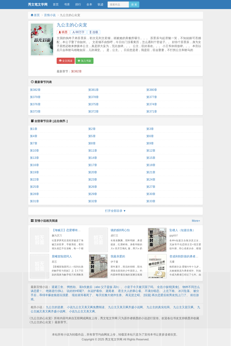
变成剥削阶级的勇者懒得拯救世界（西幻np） (198, 256)
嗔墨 (63, 32)
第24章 (150, 179)
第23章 (92, 179)
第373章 (35, 111)
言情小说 (50, 15)
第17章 (92, 165)
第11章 (92, 150)
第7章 (33, 143)
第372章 (93, 111)
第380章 (151, 89)
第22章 (34, 179)
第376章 (35, 104)
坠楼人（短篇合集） (182, 230)
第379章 (35, 97)
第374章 (151, 104)
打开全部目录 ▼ (115, 210)
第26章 (92, 186)
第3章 (150, 128)
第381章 (93, 89)
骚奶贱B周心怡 (120, 230)
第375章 (93, 104)
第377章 (151, 97)
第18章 (150, 165)
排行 (78, 4)
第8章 (92, 143)
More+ (196, 220)
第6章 (150, 136)
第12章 (150, 150)
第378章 (93, 97)
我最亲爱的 (118, 256)
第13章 (34, 157)
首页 (56, 4)
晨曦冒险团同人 (62, 256)
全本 (89, 4)
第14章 (92, 157)
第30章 (150, 194)
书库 (67, 4)
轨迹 (100, 4)
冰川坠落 (184, 290)
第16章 (34, 165)
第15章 (150, 157)
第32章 (92, 201)
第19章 (34, 172)
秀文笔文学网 (37, 4)
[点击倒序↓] (60, 121)
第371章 (151, 111)
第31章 (34, 201)
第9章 (150, 143)
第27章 (150, 186)
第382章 (76, 71)
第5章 (92, 136)
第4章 (33, 136)
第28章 (34, 194)
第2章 (92, 128)
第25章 (34, 186)
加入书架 (84, 60)
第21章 (150, 172)
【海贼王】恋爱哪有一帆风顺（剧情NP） (78, 230)
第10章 (34, 150)
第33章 (150, 201)
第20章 (92, 172)
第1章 (33, 128)
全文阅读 (65, 60)
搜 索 (134, 4)
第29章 (92, 194)
